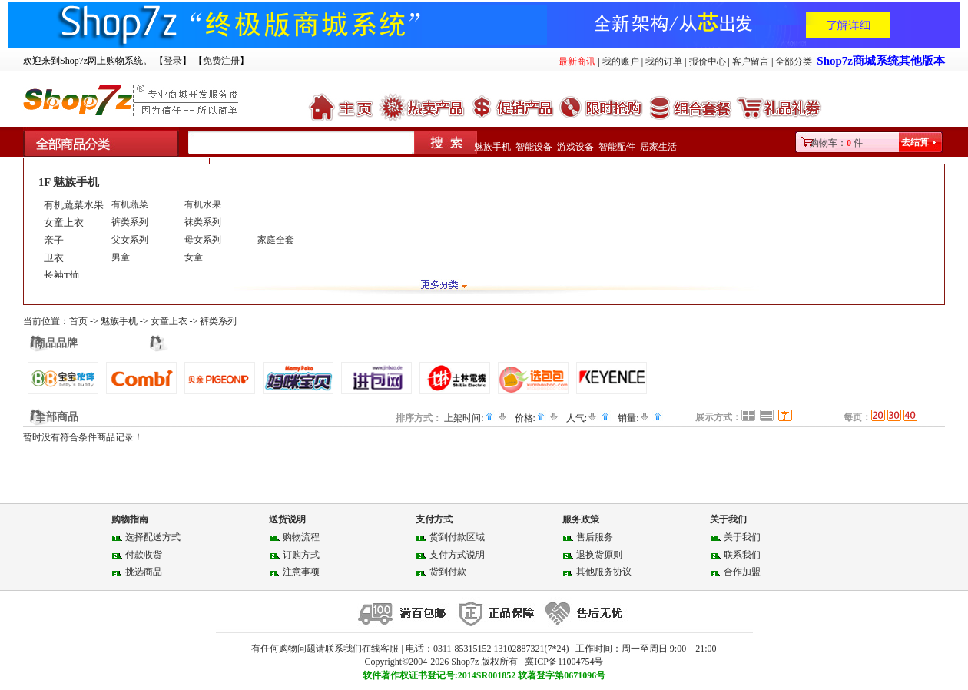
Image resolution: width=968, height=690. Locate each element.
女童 (193, 257)
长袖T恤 (62, 275)
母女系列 (202, 239)
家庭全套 (275, 239)
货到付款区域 (457, 537)
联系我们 (742, 554)
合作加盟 (742, 571)
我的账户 (620, 61)
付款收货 (143, 554)
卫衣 (54, 258)
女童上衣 (64, 222)
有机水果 (202, 204)
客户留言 (750, 61)
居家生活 (658, 146)
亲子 (54, 240)
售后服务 (594, 537)
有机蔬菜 (129, 204)
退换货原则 (599, 554)
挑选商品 (143, 571)
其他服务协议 (604, 571)
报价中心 (707, 61)
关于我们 (742, 537)
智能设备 (533, 146)
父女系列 (129, 239)
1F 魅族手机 (68, 182)
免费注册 (221, 60)
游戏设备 (575, 146)
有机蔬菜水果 (74, 205)
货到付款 (447, 571)
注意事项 (301, 571)
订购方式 (301, 554)
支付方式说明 (457, 554)
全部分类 (793, 61)
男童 (120, 257)
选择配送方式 (153, 537)
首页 (78, 321)
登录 (173, 60)
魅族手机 (492, 146)
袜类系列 (202, 222)
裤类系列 (129, 222)
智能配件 (616, 146)
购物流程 (301, 537)
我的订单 (663, 61)
